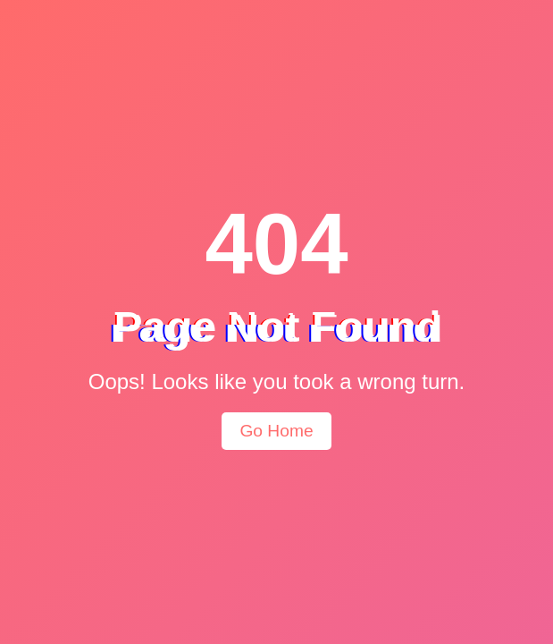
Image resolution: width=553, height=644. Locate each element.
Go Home (276, 430)
